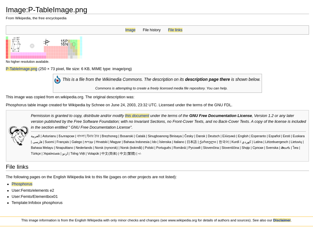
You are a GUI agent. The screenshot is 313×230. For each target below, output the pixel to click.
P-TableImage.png (21, 69)
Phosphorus (22, 184)
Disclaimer (282, 220)
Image (130, 30)
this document (137, 116)
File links (175, 30)
